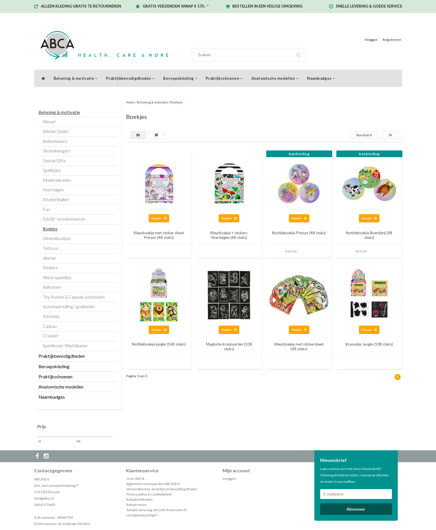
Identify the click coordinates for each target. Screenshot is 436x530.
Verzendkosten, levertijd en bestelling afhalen (161, 489)
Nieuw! (49, 121)
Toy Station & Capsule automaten (74, 297)
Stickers (50, 267)
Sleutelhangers (57, 150)
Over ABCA (135, 478)
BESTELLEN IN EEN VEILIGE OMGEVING (267, 6)
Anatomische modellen (275, 78)
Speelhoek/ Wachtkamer (65, 345)
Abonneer (355, 509)
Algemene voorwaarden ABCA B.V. (153, 484)
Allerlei (49, 258)
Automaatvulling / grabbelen (69, 306)
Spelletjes (52, 170)
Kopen (159, 218)
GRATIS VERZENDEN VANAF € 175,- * (176, 6)
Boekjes (50, 228)
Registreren (392, 39)
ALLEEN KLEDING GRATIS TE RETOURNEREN (81, 6)
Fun (46, 209)
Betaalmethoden (139, 499)
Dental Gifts (54, 160)
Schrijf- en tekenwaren (64, 219)
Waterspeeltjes (57, 277)
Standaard (364, 135)
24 (390, 135)
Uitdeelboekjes (57, 238)
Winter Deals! (56, 131)
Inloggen (371, 39)
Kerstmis (51, 316)
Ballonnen (52, 287)
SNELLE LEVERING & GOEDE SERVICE (369, 6)
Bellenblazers (55, 141)
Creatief (51, 335)
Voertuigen (53, 189)
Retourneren (136, 504)
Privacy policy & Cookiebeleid (149, 494)
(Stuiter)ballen (56, 199)
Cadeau (50, 326)
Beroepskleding (180, 78)
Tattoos (50, 248)
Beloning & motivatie (76, 78)
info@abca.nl (44, 498)
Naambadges (321, 78)
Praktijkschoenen (224, 78)
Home (130, 102)
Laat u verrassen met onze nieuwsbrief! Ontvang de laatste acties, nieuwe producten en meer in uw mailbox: (354, 475)
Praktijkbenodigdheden (130, 78)
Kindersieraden (57, 180)
